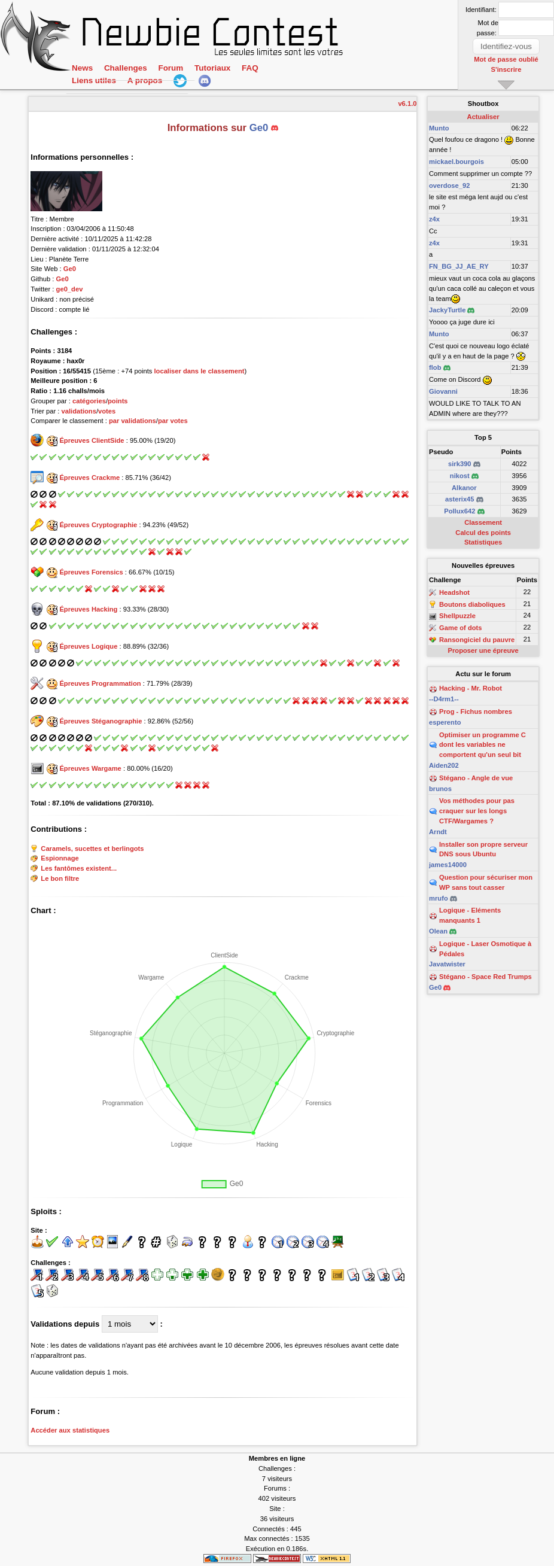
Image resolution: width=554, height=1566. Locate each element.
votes (106, 411)
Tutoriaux (212, 68)
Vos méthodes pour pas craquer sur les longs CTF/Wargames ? (477, 811)
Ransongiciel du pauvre (477, 639)
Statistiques (483, 542)
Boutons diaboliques (472, 604)
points (118, 401)
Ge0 (69, 268)
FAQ (250, 68)
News (82, 68)
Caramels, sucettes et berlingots (92, 848)
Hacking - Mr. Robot (470, 688)
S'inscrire (506, 68)
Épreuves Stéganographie (100, 721)
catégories (89, 401)
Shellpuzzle (457, 616)
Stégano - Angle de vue (476, 778)
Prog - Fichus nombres (475, 711)
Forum (170, 68)
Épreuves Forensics (91, 572)
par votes (173, 420)
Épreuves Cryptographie (98, 524)
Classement (483, 522)
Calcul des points (483, 532)
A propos (144, 81)
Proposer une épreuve (483, 650)
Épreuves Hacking (88, 609)
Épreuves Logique (88, 646)
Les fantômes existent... (79, 868)
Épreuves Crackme (89, 477)
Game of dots (460, 627)
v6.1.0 (407, 103)
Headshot (454, 592)
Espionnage (59, 858)
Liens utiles (94, 81)
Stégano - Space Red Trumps (485, 976)
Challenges (125, 68)
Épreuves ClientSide (91, 440)
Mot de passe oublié (506, 59)
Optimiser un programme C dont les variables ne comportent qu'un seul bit (482, 745)
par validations (132, 420)
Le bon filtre (60, 878)
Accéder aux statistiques (70, 1430)
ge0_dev (69, 289)
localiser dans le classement (199, 371)
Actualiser (483, 116)
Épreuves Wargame (90, 768)
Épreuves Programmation (100, 683)
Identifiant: (481, 9)
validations (78, 411)
